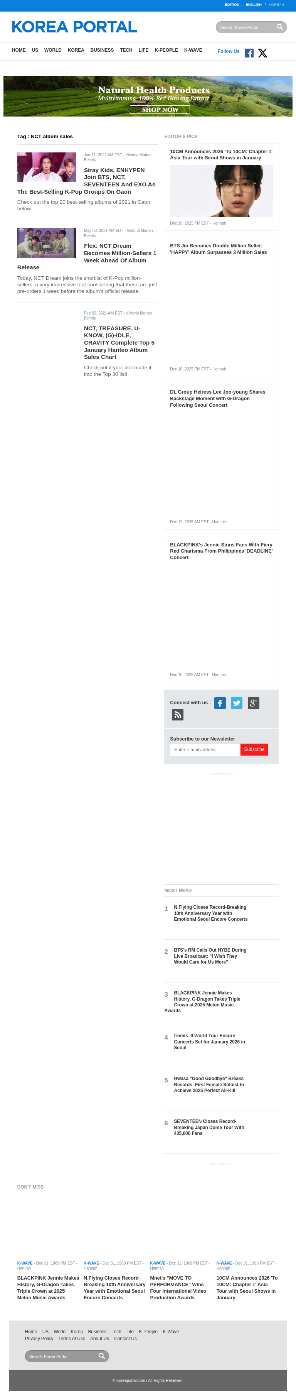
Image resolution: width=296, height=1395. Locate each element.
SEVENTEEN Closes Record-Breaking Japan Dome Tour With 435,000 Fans (209, 1127)
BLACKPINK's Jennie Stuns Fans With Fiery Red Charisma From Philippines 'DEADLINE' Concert (221, 551)
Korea (76, 50)
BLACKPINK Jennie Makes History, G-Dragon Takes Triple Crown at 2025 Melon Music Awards (202, 1001)
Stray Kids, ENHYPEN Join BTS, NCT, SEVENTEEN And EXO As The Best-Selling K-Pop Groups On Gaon (86, 181)
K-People (166, 50)
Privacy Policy (39, 1338)
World (53, 50)
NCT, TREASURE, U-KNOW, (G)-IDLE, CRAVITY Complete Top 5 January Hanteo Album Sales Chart (119, 342)
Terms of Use (72, 1338)
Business (102, 50)
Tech (126, 50)
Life (144, 50)
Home (19, 50)
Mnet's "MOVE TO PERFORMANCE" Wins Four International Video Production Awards (178, 1287)
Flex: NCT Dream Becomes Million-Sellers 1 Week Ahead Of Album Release (86, 256)
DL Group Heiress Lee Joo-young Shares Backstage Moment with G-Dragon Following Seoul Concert (218, 398)
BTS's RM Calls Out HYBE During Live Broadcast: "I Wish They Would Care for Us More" (210, 956)
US (35, 50)
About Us (99, 1338)
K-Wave (193, 50)
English (254, 5)
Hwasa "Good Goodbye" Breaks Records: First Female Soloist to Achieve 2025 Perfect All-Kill (209, 1084)
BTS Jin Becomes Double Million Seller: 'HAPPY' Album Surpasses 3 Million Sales (218, 249)
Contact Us (125, 1338)
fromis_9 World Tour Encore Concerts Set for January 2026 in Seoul (209, 1041)
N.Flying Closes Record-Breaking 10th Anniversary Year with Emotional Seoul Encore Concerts (210, 913)
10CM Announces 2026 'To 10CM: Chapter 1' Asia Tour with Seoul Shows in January (221, 155)
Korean (276, 5)
